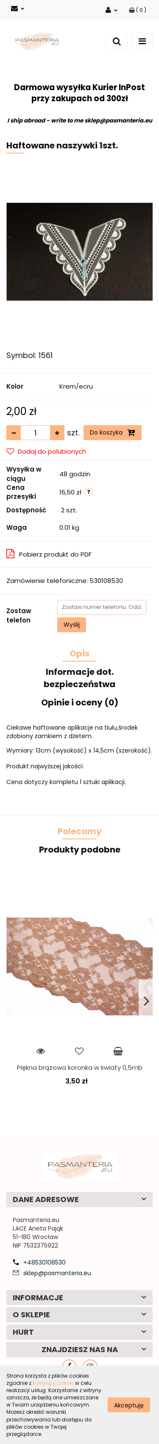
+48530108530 (44, 1262)
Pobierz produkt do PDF (49, 554)
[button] (138, 10)
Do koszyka (112, 432)
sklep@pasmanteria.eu (57, 1273)
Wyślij (72, 624)
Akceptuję (129, 1405)
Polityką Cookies (53, 1383)
